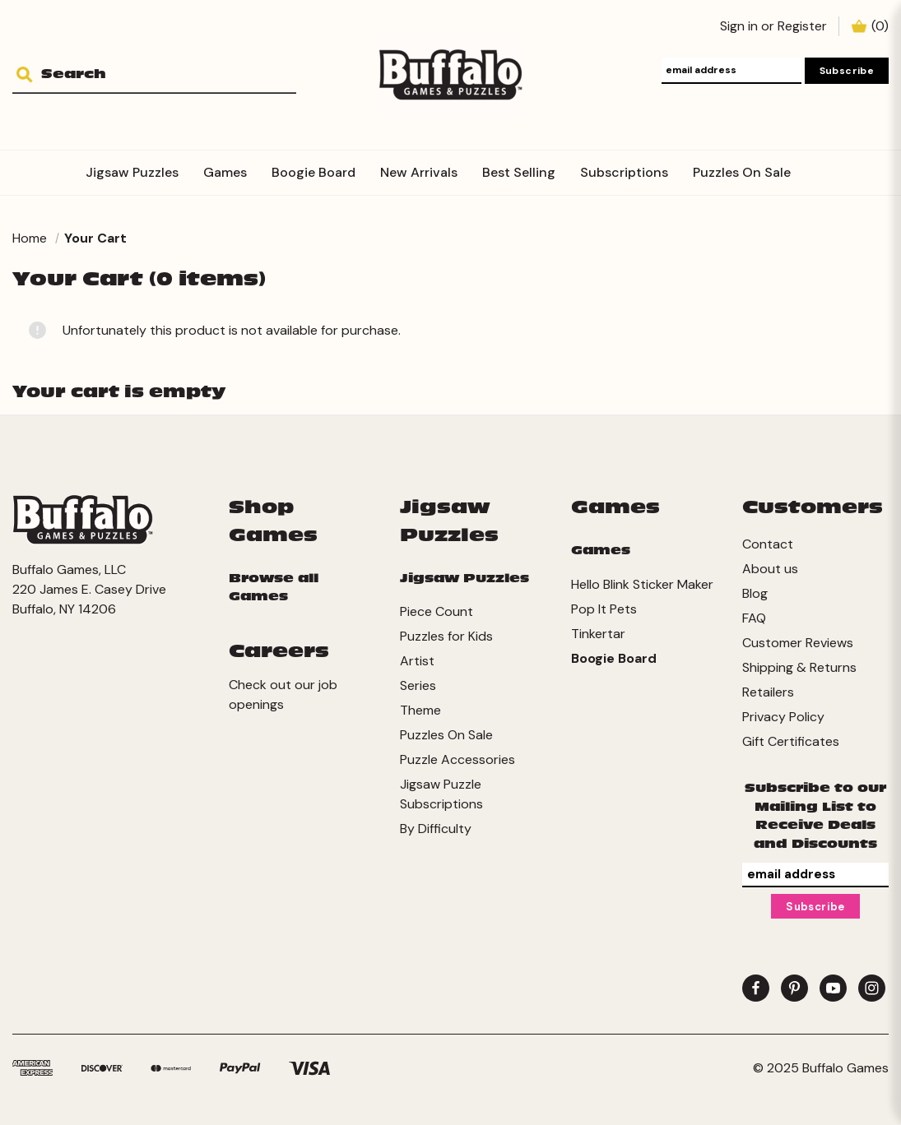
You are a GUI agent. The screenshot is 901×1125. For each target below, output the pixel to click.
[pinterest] (794, 988)
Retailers (768, 692)
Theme (420, 710)
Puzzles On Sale (446, 734)
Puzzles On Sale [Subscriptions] (742, 172)
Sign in (739, 26)
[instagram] (872, 988)
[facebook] (756, 988)
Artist (417, 660)
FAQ (754, 618)
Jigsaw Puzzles (132, 172)
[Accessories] (815, 162)
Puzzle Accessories (457, 759)
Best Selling (518, 172)
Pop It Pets (604, 609)
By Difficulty (435, 828)
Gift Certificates (790, 741)
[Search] (30, 75)
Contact (767, 544)
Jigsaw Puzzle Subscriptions (441, 793)
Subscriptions (624, 172)
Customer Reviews (797, 642)
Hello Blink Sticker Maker (642, 584)
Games (225, 172)
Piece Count (436, 611)
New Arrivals (418, 172)
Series (418, 685)
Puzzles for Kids (446, 636)
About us (770, 568)
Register (802, 26)
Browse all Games (273, 587)
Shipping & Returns (799, 667)
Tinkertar (598, 633)
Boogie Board (313, 172)
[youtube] (833, 988)
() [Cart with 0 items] (880, 26)
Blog (755, 593)
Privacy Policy (783, 716)
